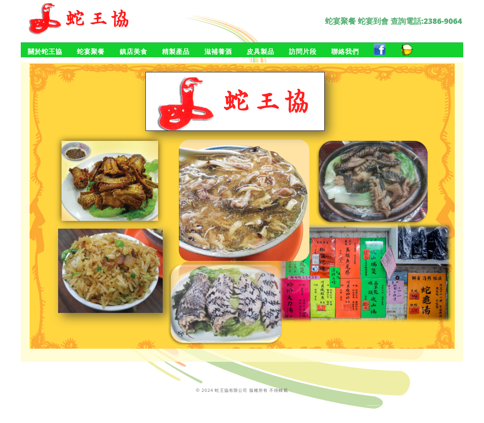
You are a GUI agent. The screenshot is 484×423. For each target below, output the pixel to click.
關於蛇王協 (45, 51)
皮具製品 (260, 51)
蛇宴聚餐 (91, 51)
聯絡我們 (345, 51)
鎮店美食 (133, 51)
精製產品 (176, 51)
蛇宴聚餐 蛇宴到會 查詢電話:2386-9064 (393, 21)
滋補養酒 (218, 51)
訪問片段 (303, 51)
